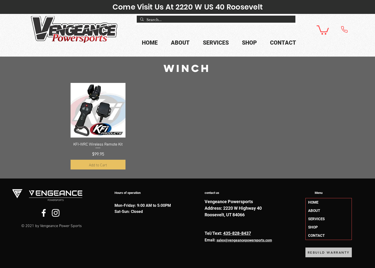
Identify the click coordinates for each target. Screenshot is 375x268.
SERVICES (316, 219)
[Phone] (344, 29)
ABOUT (314, 210)
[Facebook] (44, 213)
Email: (211, 240)
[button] (323, 29)
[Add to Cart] (98, 164)
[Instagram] (56, 213)
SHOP (313, 227)
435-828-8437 (237, 233)
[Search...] (215, 20)
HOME (313, 202)
